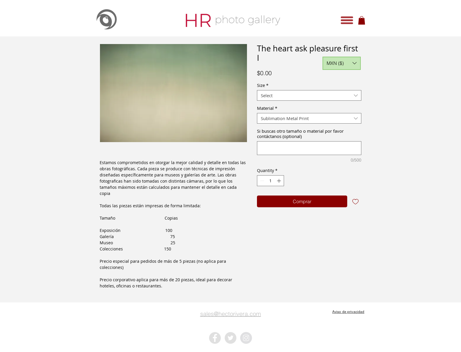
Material (267, 108)
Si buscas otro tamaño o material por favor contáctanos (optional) (300, 133)
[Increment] (279, 181)
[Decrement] (261, 181)
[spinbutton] (270, 181)
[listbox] (342, 63)
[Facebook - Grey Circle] (215, 338)
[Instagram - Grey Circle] (246, 338)
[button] (347, 20)
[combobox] (309, 95)
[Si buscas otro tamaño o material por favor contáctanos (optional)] (309, 148)
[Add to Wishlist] (355, 201)
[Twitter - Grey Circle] (230, 338)
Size (262, 85)
